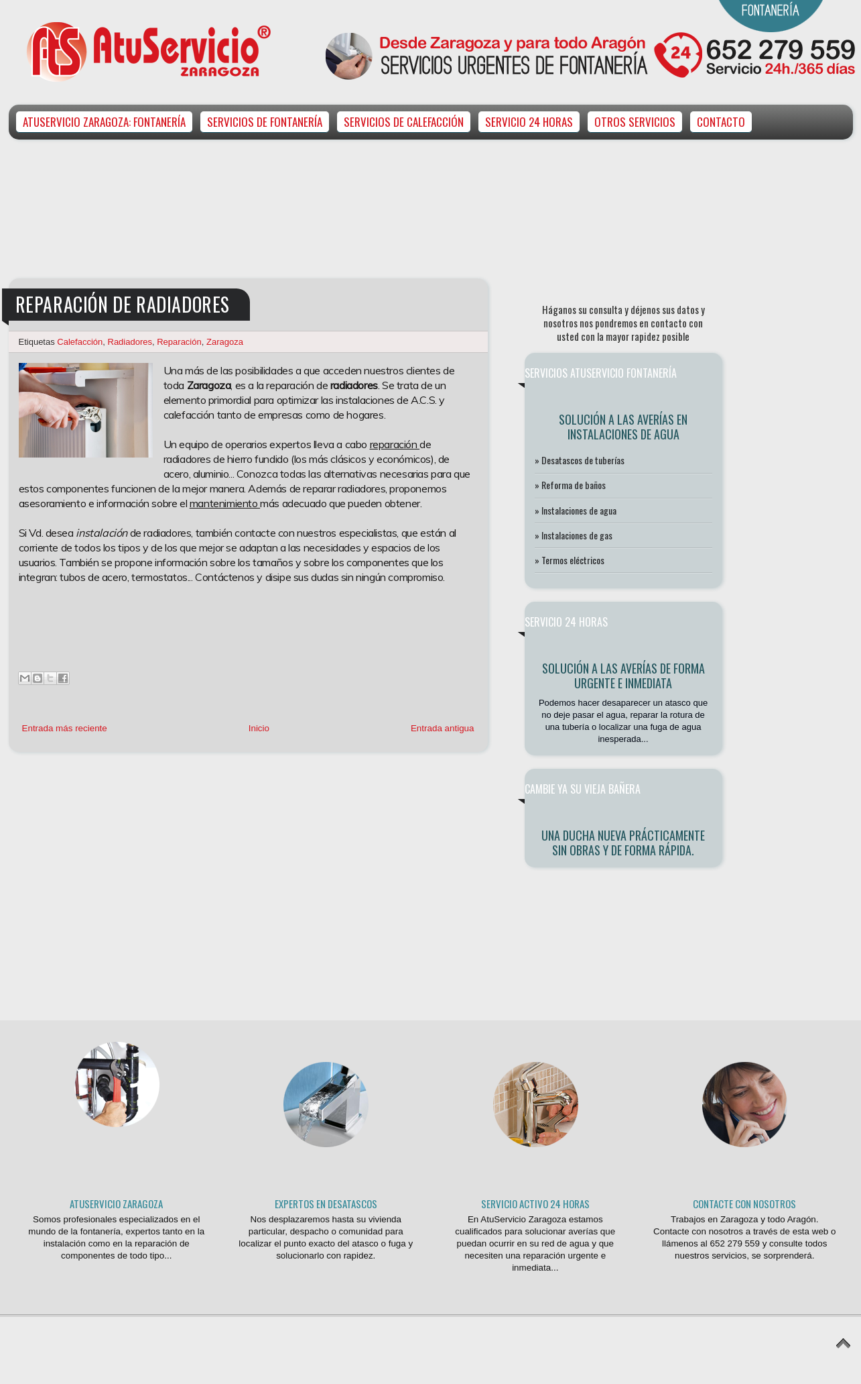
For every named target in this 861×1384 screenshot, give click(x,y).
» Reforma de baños (570, 485)
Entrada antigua (442, 728)
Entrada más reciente (64, 728)
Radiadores (130, 342)
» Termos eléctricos (569, 560)
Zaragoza (224, 342)
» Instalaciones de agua (575, 510)
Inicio (259, 728)
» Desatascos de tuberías (579, 460)
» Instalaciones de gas (573, 535)
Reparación (179, 342)
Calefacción (80, 342)
